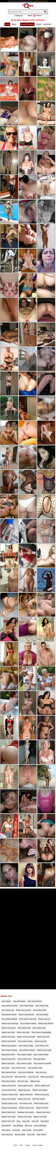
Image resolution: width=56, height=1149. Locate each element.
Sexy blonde (6, 1126)
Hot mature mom (26, 1103)
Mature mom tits (42, 1108)
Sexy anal (31, 1134)
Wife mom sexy (20, 1077)
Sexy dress (45, 1121)
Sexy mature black (26, 1006)
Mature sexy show (8, 1037)
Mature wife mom (26, 1094)
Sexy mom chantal (8, 1081)
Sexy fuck (28, 1126)
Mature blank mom (8, 1112)
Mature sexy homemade (26, 1037)
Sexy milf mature (19, 1001)
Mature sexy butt (43, 1037)
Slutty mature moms (25, 1086)
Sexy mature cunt (41, 1046)
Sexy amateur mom (35, 1068)
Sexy (18, 1121)
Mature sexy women (45, 1023)
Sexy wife (26, 1121)
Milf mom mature (38, 1099)
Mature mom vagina (39, 1090)
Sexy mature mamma (27, 1050)
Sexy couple (26, 1130)
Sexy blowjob (18, 1126)
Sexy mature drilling (41, 1054)
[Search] (28, 11)
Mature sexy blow (8, 1063)
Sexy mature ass (8, 1010)
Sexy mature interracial (27, 1019)
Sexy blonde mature (9, 1014)
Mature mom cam (8, 1121)
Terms (15, 1145)
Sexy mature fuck (24, 1028)
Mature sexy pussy (9, 1028)
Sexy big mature (39, 1059)
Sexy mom (6, 1068)
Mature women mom (26, 1108)
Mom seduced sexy (9, 1072)
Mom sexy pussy (47, 1077)
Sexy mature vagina (26, 1046)
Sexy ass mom (41, 1072)
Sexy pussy (6, 1130)
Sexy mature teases (25, 1041)
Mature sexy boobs (9, 1041)
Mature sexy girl (40, 1041)
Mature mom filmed (9, 1099)
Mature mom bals (40, 1117)
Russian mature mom (10, 1103)
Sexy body (16, 1130)
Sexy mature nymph (24, 1063)
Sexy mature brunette (10, 1006)
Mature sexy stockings (10, 1023)
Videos (28, 15)
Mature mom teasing (9, 1108)
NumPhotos (47, 24)
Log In (46, 1)
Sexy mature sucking (9, 1050)
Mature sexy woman (23, 1010)
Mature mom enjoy (25, 1117)
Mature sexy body (8, 1032)
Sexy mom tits (33, 1077)
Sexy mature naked (24, 1054)
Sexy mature (6, 1001)
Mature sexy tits (44, 1019)
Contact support (37, 1145)
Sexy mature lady (41, 1006)
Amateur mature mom (10, 1094)
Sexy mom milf (7, 1077)
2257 (21, 1145)
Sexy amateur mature (28, 1023)
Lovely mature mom (9, 1090)
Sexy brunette (20, 1134)
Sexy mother (41, 1134)
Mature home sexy (8, 1059)
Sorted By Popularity (27, 24)
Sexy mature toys (39, 1028)
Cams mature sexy (24, 1059)
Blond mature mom (41, 1103)
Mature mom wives (9, 1117)
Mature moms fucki (9, 1086)
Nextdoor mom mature (26, 1112)
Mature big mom (24, 1090)
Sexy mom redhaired (26, 1072)
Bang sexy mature (8, 1054)
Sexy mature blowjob (9, 1019)
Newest (38, 24)
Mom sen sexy (22, 1081)
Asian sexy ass (7, 1134)
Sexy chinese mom (19, 1068)
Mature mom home (43, 1112)
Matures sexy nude (44, 1050)
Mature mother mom (42, 1086)
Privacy (27, 1145)
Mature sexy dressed (26, 1014)
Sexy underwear (40, 1126)
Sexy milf (35, 1121)
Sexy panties (38, 1130)
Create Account (37, 1)
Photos (38, 15)
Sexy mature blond (35, 1001)
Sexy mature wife (39, 1010)
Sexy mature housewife (42, 1063)
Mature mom (35, 1081)
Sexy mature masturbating (41, 1032)
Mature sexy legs (23, 1032)
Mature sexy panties (9, 1046)
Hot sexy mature (42, 1014)
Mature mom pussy (42, 1094)
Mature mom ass (24, 1099)
